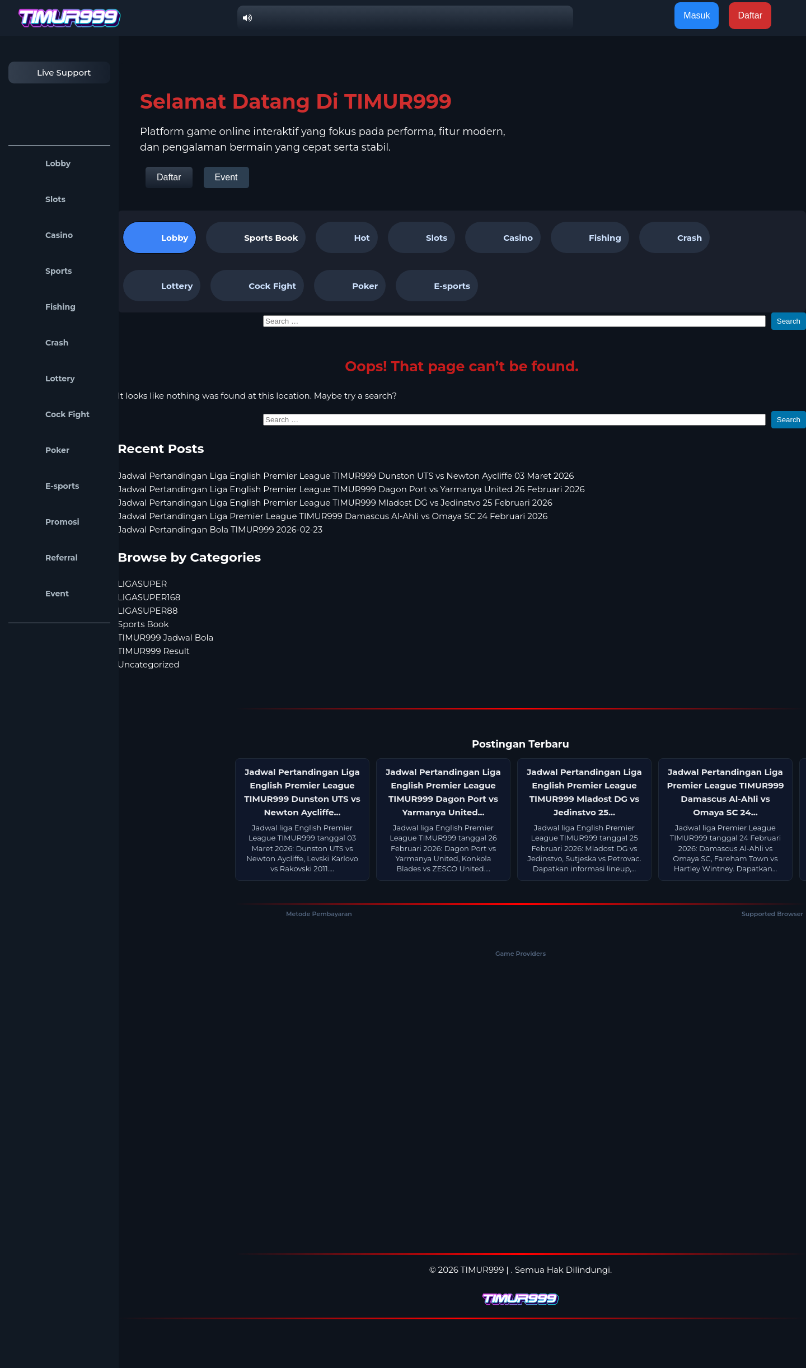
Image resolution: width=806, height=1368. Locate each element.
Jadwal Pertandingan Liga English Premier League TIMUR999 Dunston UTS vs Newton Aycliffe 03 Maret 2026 (346, 475)
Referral (46, 558)
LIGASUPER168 (149, 597)
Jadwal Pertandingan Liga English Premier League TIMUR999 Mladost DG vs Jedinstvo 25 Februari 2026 (335, 502)
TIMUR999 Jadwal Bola (165, 637)
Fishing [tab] (590, 237)
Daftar (169, 177)
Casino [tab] (503, 237)
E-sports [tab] (437, 285)
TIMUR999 (482, 1269)
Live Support (52, 72)
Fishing (45, 307)
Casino (43, 235)
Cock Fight (52, 414)
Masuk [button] (696, 15)
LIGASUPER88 (147, 610)
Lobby (42, 164)
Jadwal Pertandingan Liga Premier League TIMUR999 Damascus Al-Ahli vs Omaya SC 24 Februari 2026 (332, 516)
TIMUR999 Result (154, 651)
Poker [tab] (350, 285)
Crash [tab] (674, 237)
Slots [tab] (421, 237)
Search (788, 321)
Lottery (44, 379)
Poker (41, 450)
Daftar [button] (750, 15)
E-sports (46, 486)
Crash (41, 343)
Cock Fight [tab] (257, 285)
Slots (39, 199)
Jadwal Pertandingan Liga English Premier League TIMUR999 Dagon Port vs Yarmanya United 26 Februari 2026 (351, 489)
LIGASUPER (142, 583)
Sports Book (271, 238)
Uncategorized (149, 664)
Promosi (46, 522)
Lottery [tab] (162, 285)
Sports (43, 271)
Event (41, 594)
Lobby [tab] (159, 237)
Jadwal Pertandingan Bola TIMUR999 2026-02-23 (220, 529)
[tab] (256, 237)
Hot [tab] (346, 237)
